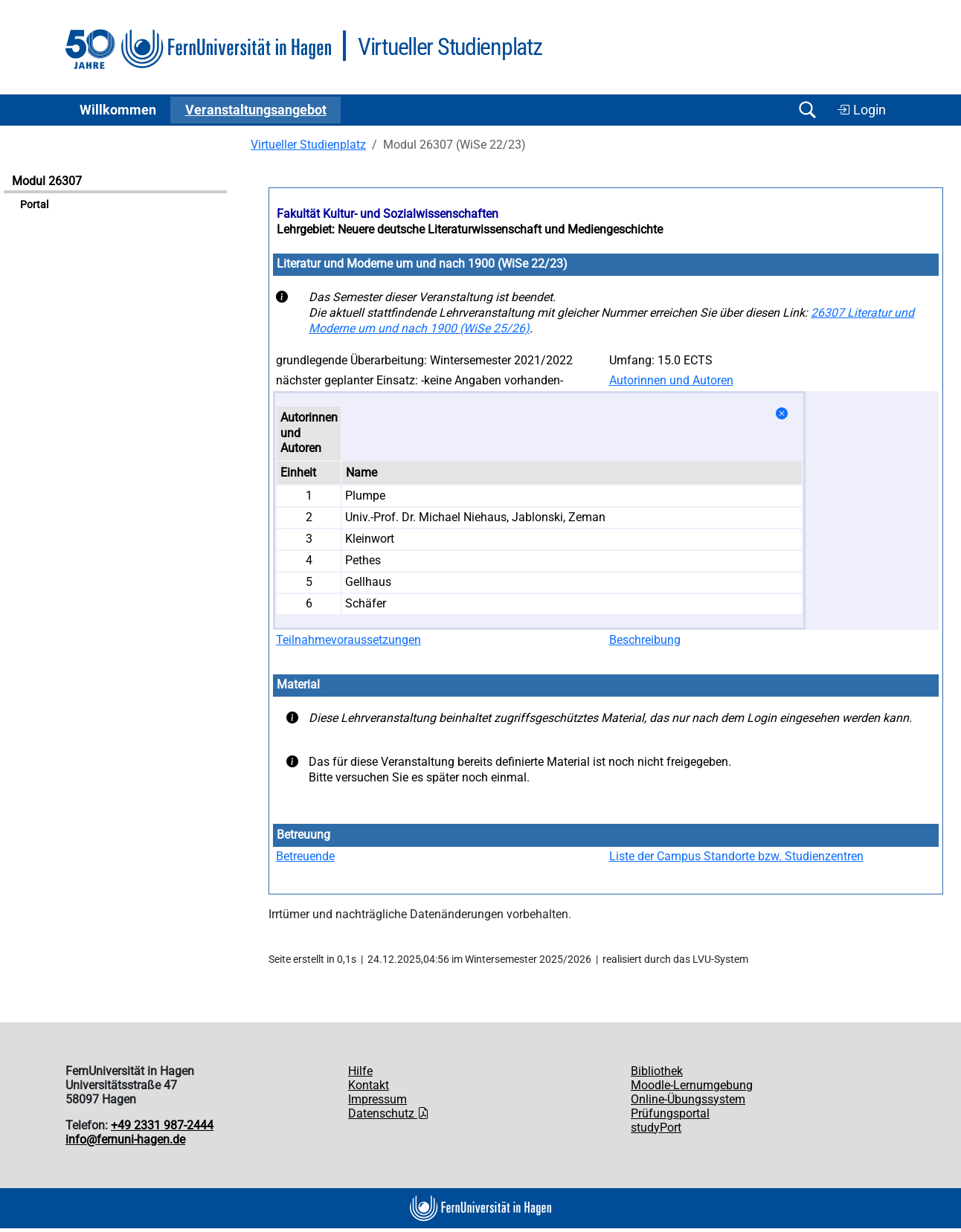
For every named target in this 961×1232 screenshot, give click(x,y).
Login (861, 110)
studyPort (656, 1127)
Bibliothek (657, 1071)
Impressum (377, 1099)
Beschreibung (645, 640)
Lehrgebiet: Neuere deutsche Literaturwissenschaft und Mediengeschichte (470, 229)
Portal (34, 205)
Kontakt (368, 1085)
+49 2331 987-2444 (162, 1125)
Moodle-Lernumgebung (692, 1085)
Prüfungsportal (670, 1113)
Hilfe (360, 1071)
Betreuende (305, 856)
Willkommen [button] (118, 110)
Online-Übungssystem (688, 1099)
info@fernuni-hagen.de (125, 1139)
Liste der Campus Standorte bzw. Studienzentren (736, 856)
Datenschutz (388, 1113)
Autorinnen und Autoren (671, 380)
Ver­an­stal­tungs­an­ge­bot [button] (256, 110)
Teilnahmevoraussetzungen (348, 640)
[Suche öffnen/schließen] (807, 109)
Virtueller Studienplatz (308, 145)
